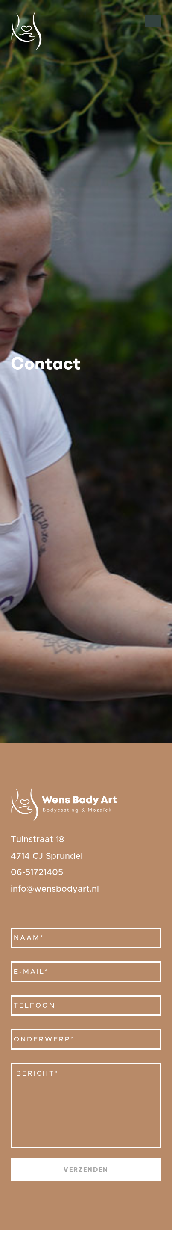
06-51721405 (37, 872)
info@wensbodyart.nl (55, 889)
